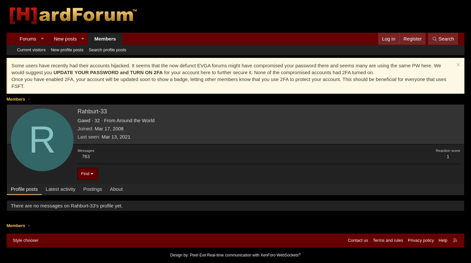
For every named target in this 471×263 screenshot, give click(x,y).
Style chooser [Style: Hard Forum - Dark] (26, 240)
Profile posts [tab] (24, 189)
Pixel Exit (198, 255)
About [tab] (116, 189)
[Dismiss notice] (457, 65)
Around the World (135, 120)
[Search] (443, 39)
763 (86, 156)
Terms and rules (388, 240)
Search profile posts (107, 49)
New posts (65, 38)
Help (443, 240)
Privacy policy (421, 240)
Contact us (358, 240)
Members (105, 38)
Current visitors (31, 49)
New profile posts (67, 49)
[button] (42, 39)
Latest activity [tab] (61, 189)
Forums (28, 38)
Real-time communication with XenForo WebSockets (254, 255)
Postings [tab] (92, 189)
